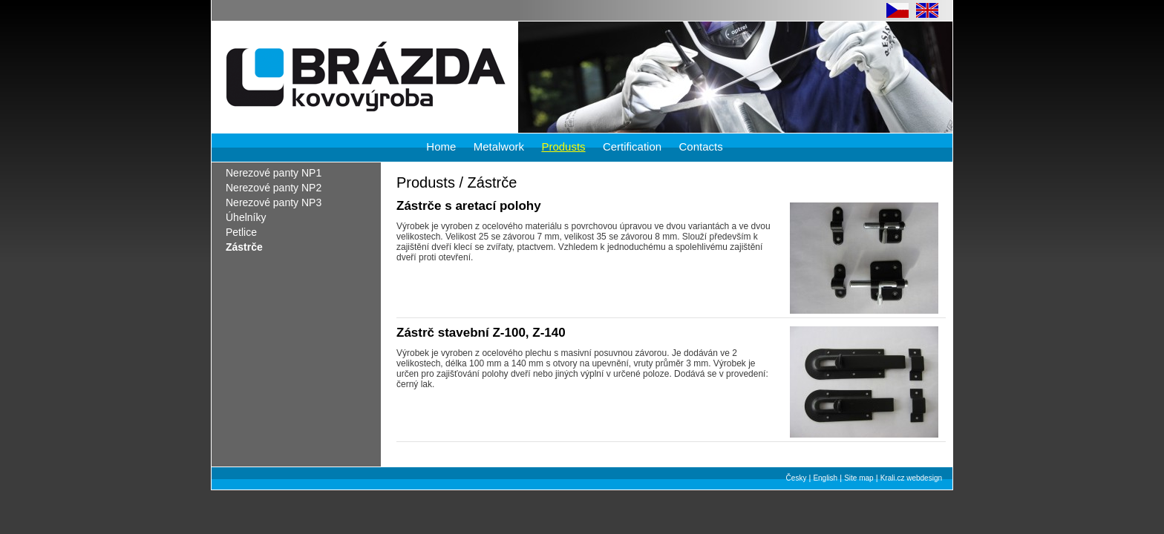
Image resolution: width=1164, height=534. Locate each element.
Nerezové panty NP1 (273, 173)
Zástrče (244, 247)
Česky (796, 478)
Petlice (241, 232)
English (825, 478)
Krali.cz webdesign (911, 478)
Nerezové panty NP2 (273, 188)
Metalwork (499, 146)
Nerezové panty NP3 (273, 202)
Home (441, 146)
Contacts (700, 146)
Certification (632, 146)
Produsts (563, 146)
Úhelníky (246, 217)
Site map (858, 478)
